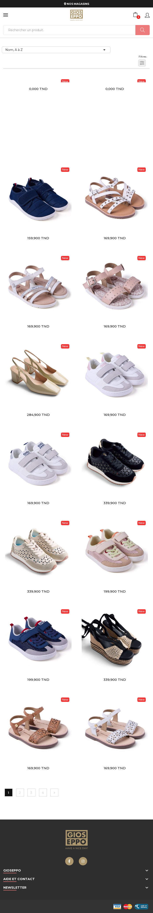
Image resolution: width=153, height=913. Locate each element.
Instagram (83, 861)
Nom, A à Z (56, 49)
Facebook (69, 861)
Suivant (54, 793)
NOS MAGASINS (76, 3)
